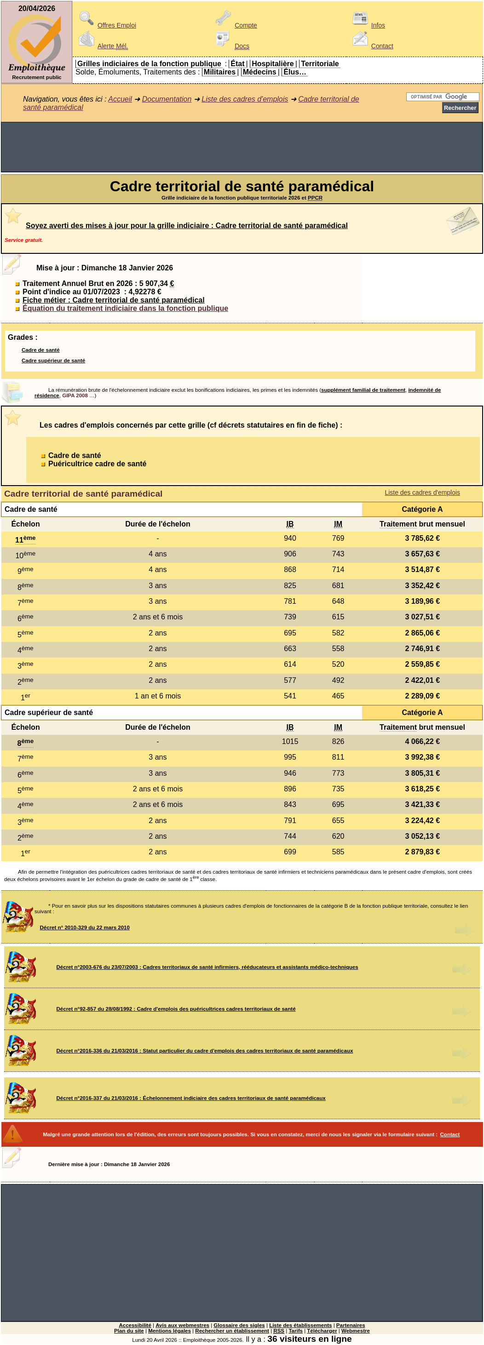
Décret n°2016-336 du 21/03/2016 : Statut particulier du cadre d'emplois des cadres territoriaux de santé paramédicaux (205, 1050)
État (237, 64)
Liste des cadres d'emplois (245, 99)
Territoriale (320, 64)
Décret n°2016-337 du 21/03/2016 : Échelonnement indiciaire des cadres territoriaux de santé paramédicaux (191, 1098)
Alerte (101, 46)
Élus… (294, 72)
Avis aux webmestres (182, 1325)
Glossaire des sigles (239, 1325)
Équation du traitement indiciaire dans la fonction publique (125, 308)
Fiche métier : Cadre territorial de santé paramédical (114, 300)
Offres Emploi (105, 25)
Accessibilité (135, 1325)
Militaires (220, 72)
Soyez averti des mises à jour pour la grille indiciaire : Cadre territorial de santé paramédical (187, 225)
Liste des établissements (300, 1325)
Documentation (167, 99)
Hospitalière (273, 64)
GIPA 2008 (75, 395)
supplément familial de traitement (363, 390)
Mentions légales (169, 1331)
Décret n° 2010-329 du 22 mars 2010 (85, 927)
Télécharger (322, 1331)
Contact (371, 46)
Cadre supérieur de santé (53, 360)
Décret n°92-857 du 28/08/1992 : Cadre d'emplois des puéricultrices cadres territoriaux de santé (176, 1009)
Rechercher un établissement (232, 1331)
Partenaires (350, 1325)
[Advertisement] (242, 147)
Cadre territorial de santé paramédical (83, 493)
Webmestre (355, 1331)
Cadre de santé (41, 350)
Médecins (260, 72)
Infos (367, 25)
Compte (235, 25)
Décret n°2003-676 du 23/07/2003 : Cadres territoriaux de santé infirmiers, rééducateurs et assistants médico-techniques (207, 967)
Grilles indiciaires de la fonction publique (149, 64)
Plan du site (129, 1331)
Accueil (120, 99)
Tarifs (295, 1331)
